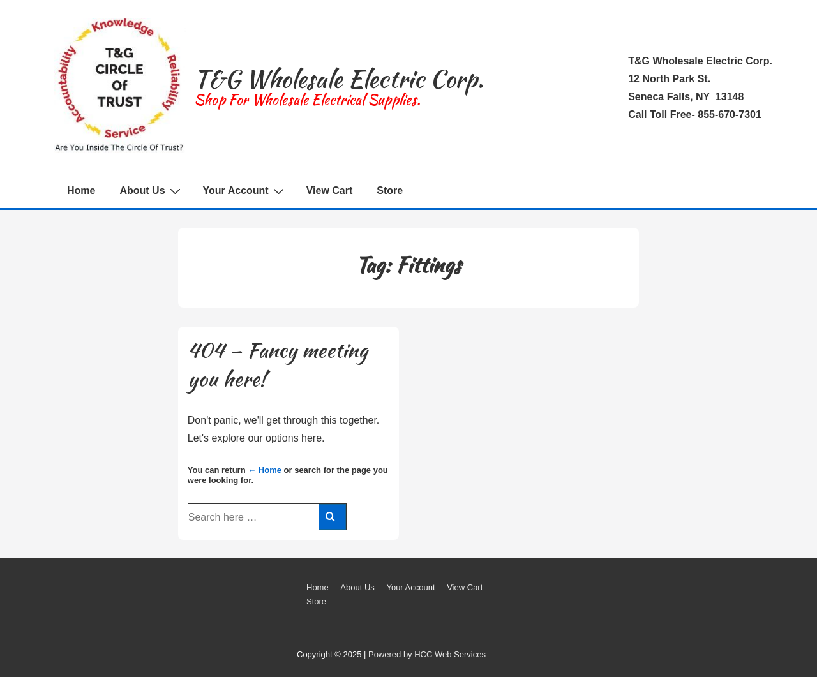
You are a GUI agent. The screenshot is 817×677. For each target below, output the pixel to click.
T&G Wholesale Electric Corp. (338, 78)
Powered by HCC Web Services (427, 654)
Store (390, 190)
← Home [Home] (264, 470)
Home (81, 190)
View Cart (329, 190)
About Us (151, 191)
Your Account (245, 191)
